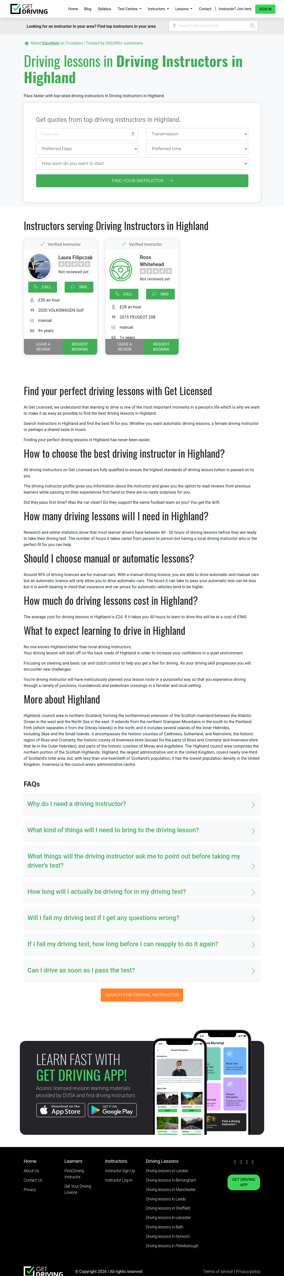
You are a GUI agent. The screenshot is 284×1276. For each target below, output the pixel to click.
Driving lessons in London (167, 1170)
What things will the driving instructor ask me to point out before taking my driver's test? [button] (133, 861)
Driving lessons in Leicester (168, 1217)
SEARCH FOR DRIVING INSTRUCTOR (142, 995)
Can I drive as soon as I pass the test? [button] (81, 970)
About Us (31, 1170)
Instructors (157, 9)
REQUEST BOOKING (80, 347)
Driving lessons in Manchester (170, 1189)
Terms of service (218, 1271)
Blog (87, 9)
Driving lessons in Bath (164, 1227)
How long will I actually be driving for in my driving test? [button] (106, 891)
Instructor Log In (118, 1180)
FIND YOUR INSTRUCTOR (142, 180)
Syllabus (104, 9)
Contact (205, 9)
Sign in (265, 9)
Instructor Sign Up (120, 1170)
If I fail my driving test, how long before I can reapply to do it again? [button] (122, 944)
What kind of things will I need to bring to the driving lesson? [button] (113, 830)
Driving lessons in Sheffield (168, 1208)
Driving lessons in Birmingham (171, 1180)
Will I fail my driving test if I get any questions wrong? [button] (103, 918)
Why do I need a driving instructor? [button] (76, 804)
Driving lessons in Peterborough (172, 1245)
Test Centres (128, 9)
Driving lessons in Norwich (168, 1236)
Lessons (182, 9)
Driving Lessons (162, 1161)
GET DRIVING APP (243, 1182)
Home (73, 9)
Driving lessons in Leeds (166, 1199)
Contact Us (33, 1180)
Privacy (30, 1189)
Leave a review (43, 347)
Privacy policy (248, 1271)
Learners (73, 1161)
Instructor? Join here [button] (235, 9)
